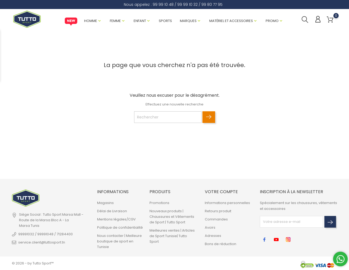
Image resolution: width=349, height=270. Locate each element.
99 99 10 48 (163, 4)
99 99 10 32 (187, 4)
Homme (90, 20)
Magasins (105, 202)
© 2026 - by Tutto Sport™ (33, 263)
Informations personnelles (227, 202)
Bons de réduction (220, 243)
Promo (272, 20)
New (71, 21)
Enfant (140, 20)
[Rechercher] (168, 117)
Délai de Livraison (112, 211)
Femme (115, 20)
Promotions (159, 202)
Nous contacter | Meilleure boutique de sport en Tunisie (119, 241)
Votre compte (221, 192)
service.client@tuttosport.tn (41, 242)
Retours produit (218, 211)
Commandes (216, 219)
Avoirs (210, 227)
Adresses (213, 235)
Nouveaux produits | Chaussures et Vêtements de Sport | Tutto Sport (171, 217)
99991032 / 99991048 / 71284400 (45, 234)
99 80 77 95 (212, 4)
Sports (165, 20)
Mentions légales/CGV (116, 219)
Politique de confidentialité (120, 227)
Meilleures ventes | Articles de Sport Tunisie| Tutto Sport (172, 236)
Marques (188, 20)
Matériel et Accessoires (231, 20)
